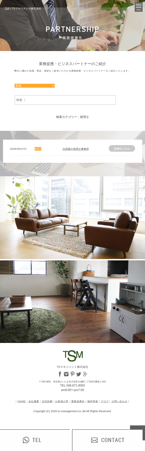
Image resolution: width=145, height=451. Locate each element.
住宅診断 (47, 401)
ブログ (105, 401)
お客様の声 (62, 401)
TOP (7, 8)
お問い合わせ (120, 401)
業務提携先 (78, 401)
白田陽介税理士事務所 (76, 148)
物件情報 (92, 401)
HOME (22, 401)
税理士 (38, 149)
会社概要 (33, 401)
